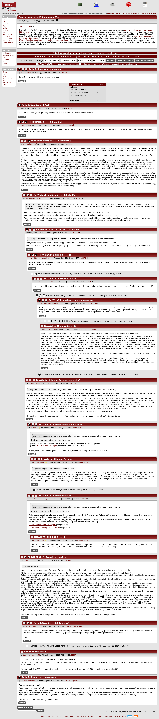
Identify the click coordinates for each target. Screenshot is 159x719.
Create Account (8, 43)
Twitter (5, 72)
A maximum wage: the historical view (60, 374)
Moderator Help (25, 707)
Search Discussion (131, 56)
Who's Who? (7, 78)
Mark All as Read (125, 60)
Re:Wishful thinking (45, 195)
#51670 (79, 198)
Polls (4, 32)
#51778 (84, 499)
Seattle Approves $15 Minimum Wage (40, 17)
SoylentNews (9, 7)
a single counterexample (46, 446)
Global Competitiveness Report (42, 525)
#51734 (84, 258)
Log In (5, 45)
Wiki (4, 76)
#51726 (73, 383)
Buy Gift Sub (7, 41)
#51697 (73, 655)
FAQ (4, 22)
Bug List (6, 80)
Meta (4, 61)
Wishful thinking (40, 141)
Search (5, 30)
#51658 (70, 144)
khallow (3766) (38, 462)
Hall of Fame (7, 34)
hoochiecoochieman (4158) (36, 198)
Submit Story (7, 36)
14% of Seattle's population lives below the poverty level (44, 40)
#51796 (94, 304)
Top (102, 56)
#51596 (65, 73)
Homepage (78, 626)
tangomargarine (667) (31, 655)
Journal (71, 125)
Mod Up (40, 490)
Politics (5, 64)
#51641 (69, 681)
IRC (4, 74)
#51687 (69, 626)
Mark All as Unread (144, 60)
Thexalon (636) (34, 383)
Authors (5, 28)
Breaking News (8, 55)
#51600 (69, 108)
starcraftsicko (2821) (28, 681)
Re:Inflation (35, 69)
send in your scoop (115, 13)
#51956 (80, 462)
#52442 (86, 329)
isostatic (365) (26, 125)
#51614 (64, 125)
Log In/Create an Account (86, 56)
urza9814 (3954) (49, 329)
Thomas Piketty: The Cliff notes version (48, 646)
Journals (6, 24)
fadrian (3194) (31, 626)
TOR (4, 84)
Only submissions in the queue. (141, 13)
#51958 (80, 540)
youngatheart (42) (30, 144)
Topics (5, 26)
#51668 (68, 560)
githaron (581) (26, 73)
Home (43, 716)
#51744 (74, 428)
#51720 (76, 233)
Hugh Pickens (25, 26)
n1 (27, 20)
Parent (22, 81)
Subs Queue (7, 39)
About (5, 20)
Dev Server (7, 82)
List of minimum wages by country (44, 528)
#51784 (89, 282)
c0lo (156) (34, 428)
